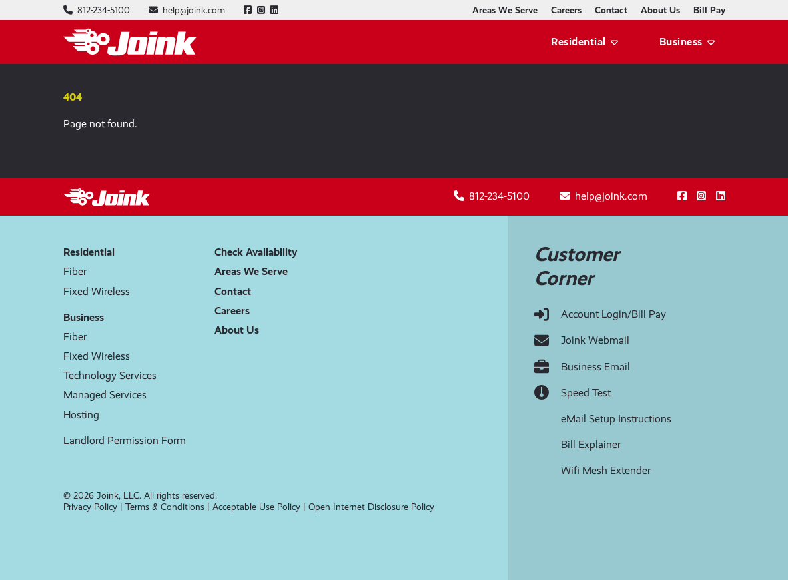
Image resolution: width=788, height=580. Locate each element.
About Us (660, 10)
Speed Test (586, 392)
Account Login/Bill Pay (613, 314)
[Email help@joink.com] (193, 10)
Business (681, 41)
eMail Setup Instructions (616, 418)
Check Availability (255, 252)
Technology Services (110, 375)
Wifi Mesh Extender (606, 470)
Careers (566, 10)
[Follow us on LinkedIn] (274, 10)
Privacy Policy (90, 506)
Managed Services (105, 394)
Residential (578, 41)
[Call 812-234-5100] (103, 10)
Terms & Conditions (164, 506)
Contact (611, 10)
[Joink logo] (130, 42)
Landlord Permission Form (124, 440)
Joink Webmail (595, 340)
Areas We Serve (505, 10)
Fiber (75, 271)
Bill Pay (709, 10)
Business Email (595, 366)
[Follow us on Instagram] (261, 10)
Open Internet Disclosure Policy (371, 506)
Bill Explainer (591, 444)
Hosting (81, 414)
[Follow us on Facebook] (248, 10)
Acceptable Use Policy (256, 506)
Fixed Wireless (96, 291)
